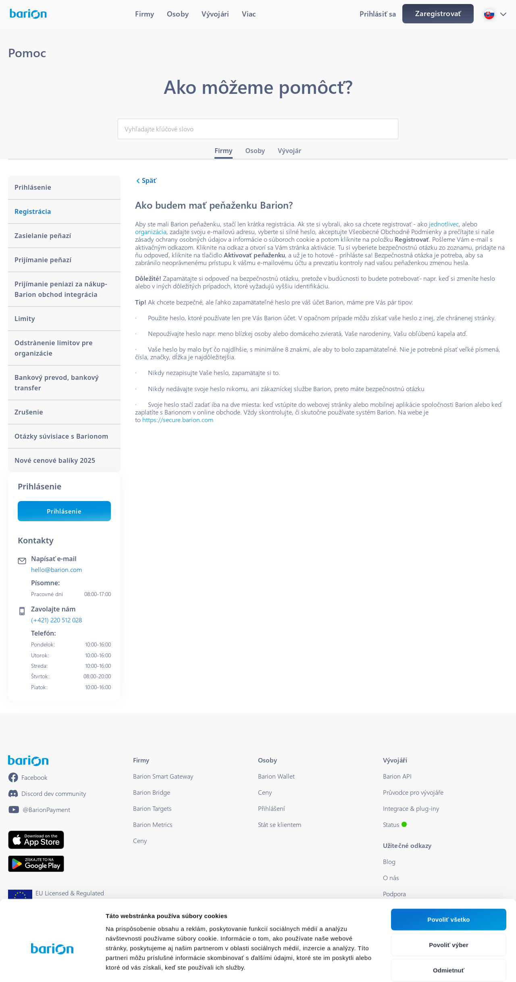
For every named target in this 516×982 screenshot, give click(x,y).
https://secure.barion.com (177, 419)
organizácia (150, 231)
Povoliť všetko (448, 878)
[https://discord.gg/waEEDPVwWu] (47, 793)
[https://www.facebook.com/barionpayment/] (28, 777)
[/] (28, 760)
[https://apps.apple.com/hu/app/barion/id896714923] (36, 840)
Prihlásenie (64, 511)
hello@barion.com (56, 569)
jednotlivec (444, 224)
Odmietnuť (448, 929)
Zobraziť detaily (421, 966)
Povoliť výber (448, 904)
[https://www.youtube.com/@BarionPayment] (39, 809)
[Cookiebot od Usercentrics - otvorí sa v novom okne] (52, 966)
